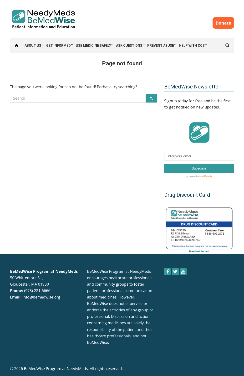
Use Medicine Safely (93, 45)
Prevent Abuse (160, 45)
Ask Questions (129, 45)
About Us (33, 45)
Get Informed (58, 45)
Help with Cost (193, 45)
